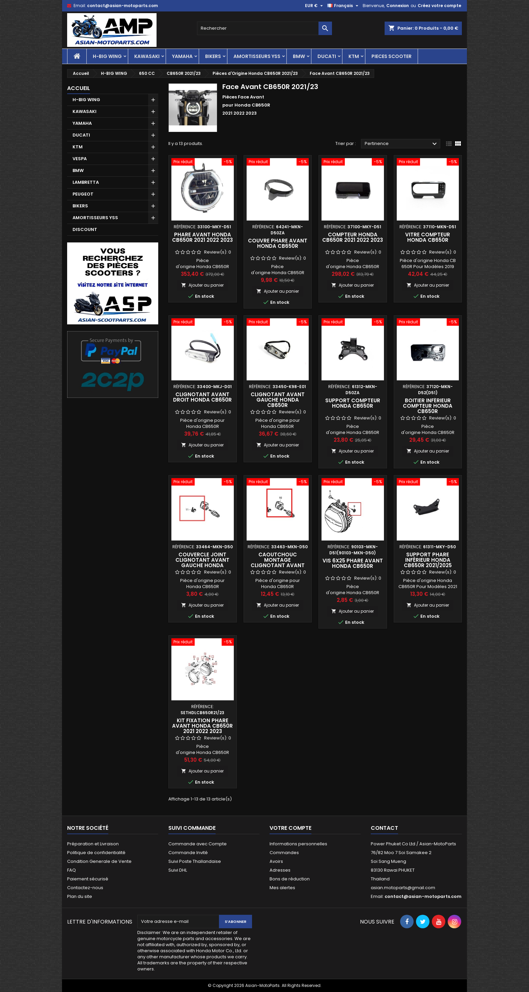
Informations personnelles (298, 844)
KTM (354, 56)
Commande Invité (188, 852)
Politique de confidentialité (96, 852)
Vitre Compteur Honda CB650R (427, 237)
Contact (384, 828)
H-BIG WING (107, 56)
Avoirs (276, 861)
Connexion (397, 5)
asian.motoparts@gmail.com (403, 887)
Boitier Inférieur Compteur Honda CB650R (427, 406)
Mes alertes (282, 887)
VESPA (80, 158)
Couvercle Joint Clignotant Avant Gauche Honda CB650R (202, 562)
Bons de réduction (290, 879)
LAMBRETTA (86, 182)
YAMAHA (182, 56)
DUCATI (326, 56)
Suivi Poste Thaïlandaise (194, 861)
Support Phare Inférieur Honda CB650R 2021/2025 (428, 560)
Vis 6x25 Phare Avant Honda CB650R (353, 563)
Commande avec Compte (197, 844)
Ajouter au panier (202, 285)
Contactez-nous (85, 887)
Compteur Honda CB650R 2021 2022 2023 (352, 237)
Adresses (280, 870)
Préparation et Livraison (93, 844)
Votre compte (290, 828)
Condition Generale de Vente (99, 861)
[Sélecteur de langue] (343, 5)
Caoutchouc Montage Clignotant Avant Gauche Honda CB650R (278, 565)
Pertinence (402, 144)
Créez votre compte (439, 5)
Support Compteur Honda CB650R (352, 403)
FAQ (71, 870)
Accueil (78, 88)
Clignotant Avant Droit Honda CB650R (202, 397)
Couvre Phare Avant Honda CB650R (277, 243)
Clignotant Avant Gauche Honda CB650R (278, 400)
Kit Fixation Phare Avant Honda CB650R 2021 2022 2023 (202, 726)
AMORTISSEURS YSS (256, 56)
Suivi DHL (177, 870)
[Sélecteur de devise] (315, 5)
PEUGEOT (83, 194)
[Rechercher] (264, 28)
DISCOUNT (85, 229)
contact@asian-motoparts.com (122, 5)
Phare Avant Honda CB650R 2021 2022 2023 (202, 237)
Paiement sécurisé (87, 879)
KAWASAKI (147, 56)
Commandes (284, 852)
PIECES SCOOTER (391, 56)
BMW (299, 56)
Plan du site (79, 896)
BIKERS (213, 56)
